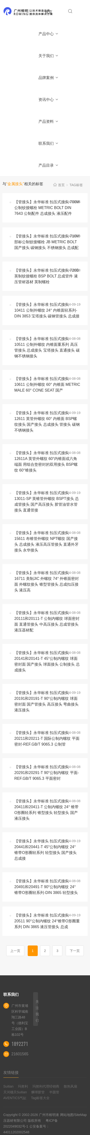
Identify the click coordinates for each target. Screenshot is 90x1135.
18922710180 (24, 1044)
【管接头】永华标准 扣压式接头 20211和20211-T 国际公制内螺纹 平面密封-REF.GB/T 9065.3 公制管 (46, 738)
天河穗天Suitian (15, 1092)
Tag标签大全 (40, 1098)
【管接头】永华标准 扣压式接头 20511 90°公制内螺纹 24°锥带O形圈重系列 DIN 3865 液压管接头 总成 (47, 921)
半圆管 (54, 1092)
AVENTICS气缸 (14, 1098)
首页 (48, 12)
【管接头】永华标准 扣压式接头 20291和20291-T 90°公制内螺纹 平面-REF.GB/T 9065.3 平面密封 (46, 773)
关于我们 (48, 56)
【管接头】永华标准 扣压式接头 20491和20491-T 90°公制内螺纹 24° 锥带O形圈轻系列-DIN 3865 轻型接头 (46, 887)
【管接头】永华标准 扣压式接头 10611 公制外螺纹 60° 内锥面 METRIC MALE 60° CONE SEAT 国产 (47, 384)
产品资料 (48, 121)
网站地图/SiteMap (73, 1115)
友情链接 (11, 1072)
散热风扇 (70, 1086)
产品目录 (48, 165)
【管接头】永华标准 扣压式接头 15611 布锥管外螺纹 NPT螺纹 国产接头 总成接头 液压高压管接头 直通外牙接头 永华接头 (46, 541)
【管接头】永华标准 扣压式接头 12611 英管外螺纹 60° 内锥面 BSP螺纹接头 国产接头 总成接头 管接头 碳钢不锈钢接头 (47, 421)
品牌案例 (48, 78)
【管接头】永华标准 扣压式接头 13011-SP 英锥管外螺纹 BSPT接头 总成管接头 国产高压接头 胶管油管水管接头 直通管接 (46, 501)
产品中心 (48, 34)
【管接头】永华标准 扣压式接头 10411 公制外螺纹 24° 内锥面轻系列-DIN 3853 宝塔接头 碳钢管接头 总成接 (46, 310)
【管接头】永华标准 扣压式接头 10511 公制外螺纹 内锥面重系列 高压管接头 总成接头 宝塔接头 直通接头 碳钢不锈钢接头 (47, 347)
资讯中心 (48, 100)
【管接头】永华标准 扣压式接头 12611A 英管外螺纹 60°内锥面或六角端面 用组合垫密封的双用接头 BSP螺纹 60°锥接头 (46, 461)
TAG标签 (76, 185)
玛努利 (23, 1086)
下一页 (75, 951)
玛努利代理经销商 (45, 1086)
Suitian (8, 1086)
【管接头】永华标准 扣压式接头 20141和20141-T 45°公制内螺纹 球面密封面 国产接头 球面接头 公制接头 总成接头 (47, 661)
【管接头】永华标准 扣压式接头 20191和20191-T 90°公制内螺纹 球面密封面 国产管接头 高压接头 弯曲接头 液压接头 (46, 701)
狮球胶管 (38, 1092)
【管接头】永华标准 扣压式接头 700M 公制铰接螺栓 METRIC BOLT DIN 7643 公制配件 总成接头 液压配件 (46, 208)
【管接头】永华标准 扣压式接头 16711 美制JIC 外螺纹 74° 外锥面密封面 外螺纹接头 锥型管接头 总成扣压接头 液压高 (46, 581)
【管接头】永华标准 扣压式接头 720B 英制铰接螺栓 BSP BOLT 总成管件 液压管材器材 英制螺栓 (46, 276)
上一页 (15, 951)
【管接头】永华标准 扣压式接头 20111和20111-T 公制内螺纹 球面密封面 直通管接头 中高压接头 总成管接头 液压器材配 (46, 621)
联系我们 (48, 143)
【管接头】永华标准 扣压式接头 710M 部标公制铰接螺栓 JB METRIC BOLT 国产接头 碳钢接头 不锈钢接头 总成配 (46, 242)
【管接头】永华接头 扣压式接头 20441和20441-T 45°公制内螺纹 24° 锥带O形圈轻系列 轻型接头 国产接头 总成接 (45, 849)
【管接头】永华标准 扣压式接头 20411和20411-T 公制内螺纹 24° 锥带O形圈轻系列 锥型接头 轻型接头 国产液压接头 (46, 809)
